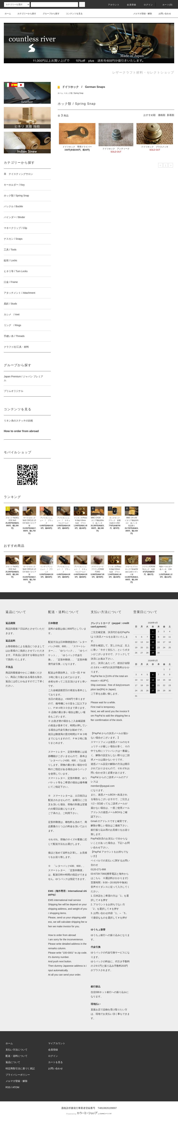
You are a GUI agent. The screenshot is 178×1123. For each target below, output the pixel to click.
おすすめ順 (149, 115)
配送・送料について (16, 1056)
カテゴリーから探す (24, 13)
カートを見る (55, 1062)
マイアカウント (56, 1043)
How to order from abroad (62, 935)
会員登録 (129, 4)
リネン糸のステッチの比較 (18, 420)
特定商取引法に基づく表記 (20, 1068)
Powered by (89, 1114)
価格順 (161, 115)
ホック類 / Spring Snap (74, 93)
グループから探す (49, 13)
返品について (13, 1062)
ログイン (146, 4)
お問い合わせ (162, 13)
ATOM (16, 1087)
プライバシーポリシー (18, 1074)
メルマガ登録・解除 (140, 13)
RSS (8, 1087)
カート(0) (165, 4)
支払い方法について (16, 1049)
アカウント (111, 4)
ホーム (8, 13)
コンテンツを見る (72, 13)
